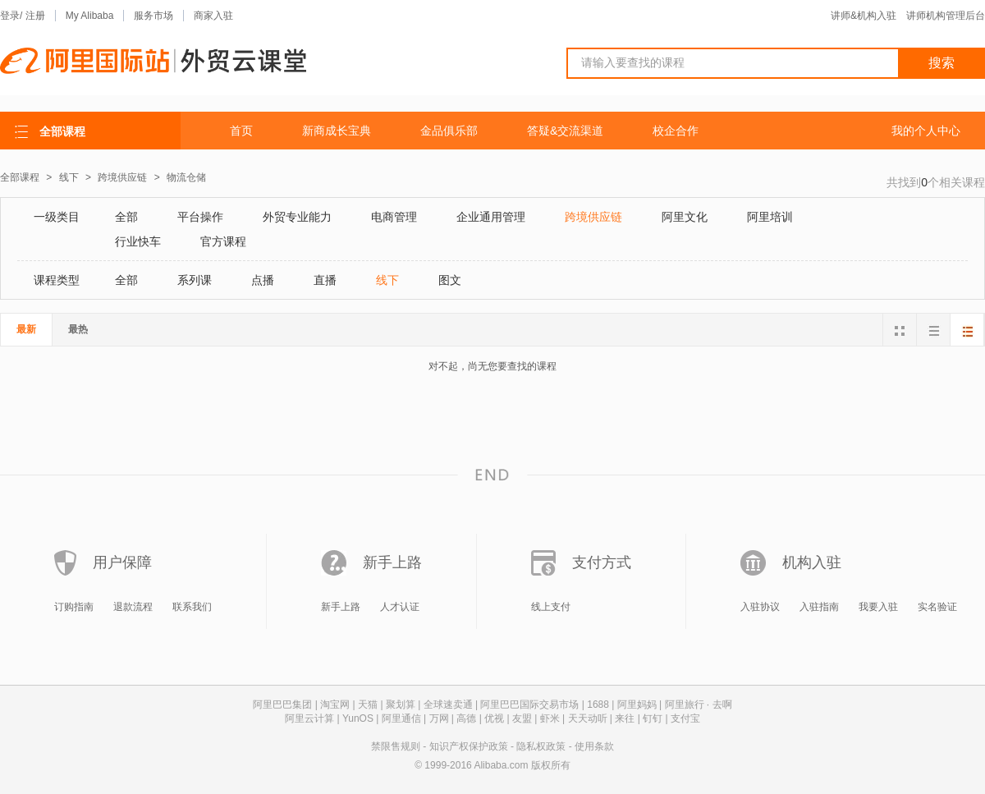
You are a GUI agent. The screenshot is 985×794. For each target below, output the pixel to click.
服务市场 (153, 15)
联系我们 (192, 607)
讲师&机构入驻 (863, 15)
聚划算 (400, 704)
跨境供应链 (123, 177)
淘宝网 (335, 704)
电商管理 (394, 216)
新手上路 (392, 562)
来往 (625, 718)
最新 (26, 329)
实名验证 (937, 607)
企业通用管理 (490, 216)
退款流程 (133, 607)
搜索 (941, 63)
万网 (439, 718)
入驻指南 (819, 607)
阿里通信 (401, 718)
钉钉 (652, 718)
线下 (70, 177)
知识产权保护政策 (468, 746)
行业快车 (138, 241)
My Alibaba (90, 15)
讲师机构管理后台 (945, 15)
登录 (10, 15)
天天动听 (587, 718)
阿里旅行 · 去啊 (698, 704)
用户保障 (122, 562)
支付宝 (685, 718)
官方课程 (223, 241)
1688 (598, 704)
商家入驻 (213, 15)
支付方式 (601, 562)
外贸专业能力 (297, 216)
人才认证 (399, 607)
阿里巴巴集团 (282, 704)
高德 (466, 718)
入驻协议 (760, 607)
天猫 (368, 704)
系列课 (194, 280)
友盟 (522, 718)
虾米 (550, 718)
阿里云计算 (309, 718)
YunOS (357, 718)
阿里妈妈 (637, 704)
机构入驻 (811, 562)
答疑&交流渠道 (565, 130)
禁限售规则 (395, 746)
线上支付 (550, 607)
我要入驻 (878, 607)
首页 (241, 130)
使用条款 (594, 746)
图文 (449, 280)
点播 (262, 280)
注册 (35, 15)
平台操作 (200, 216)
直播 (325, 280)
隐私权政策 (541, 746)
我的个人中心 (925, 130)
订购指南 (74, 607)
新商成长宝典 (336, 130)
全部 (126, 216)
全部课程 (19, 177)
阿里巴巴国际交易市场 (529, 704)
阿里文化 (685, 216)
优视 (494, 718)
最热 (78, 329)
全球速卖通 (448, 704)
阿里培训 (770, 216)
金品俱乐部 (449, 130)
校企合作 (676, 130)
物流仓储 (186, 177)
